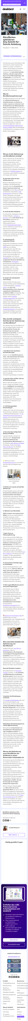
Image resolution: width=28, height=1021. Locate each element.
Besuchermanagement (9, 994)
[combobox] (20, 9)
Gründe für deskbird (8, 1009)
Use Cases (6, 1011)
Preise (4, 1003)
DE (20, 9)
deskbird (5, 258)
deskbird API (6, 1001)
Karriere (19, 1014)
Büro (16, 190)
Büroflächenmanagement (10, 605)
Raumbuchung (7, 985)
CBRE (4, 247)
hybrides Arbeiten (15, 171)
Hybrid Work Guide (22, 985)
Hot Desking (15, 261)
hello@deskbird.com (14, 956)
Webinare (19, 997)
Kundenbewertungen (9, 462)
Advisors (19, 1011)
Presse (19, 1019)
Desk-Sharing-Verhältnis (17, 443)
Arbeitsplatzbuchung (9, 983)
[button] (24, 3)
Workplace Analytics (8, 992)
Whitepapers (20, 993)
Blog (18, 990)
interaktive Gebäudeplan (12, 700)
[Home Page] (8, 9)
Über (18, 1009)
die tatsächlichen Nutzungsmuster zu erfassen (13, 415)
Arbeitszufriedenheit (8, 309)
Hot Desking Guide (22, 988)
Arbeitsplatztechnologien (14, 225)
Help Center (20, 1004)
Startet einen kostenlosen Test (13, 615)
